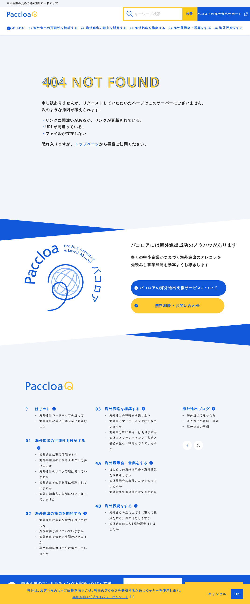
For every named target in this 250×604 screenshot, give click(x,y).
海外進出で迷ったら (201, 415)
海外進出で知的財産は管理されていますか (63, 485)
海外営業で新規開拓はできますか (133, 492)
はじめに (18, 28)
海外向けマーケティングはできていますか (133, 423)
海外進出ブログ (199, 409)
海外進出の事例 (198, 426)
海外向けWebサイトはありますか (133, 432)
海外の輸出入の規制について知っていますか (63, 496)
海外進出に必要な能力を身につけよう (63, 522)
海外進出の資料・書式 (204, 421)
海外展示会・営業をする (192, 28)
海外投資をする (231, 28)
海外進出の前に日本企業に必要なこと (63, 423)
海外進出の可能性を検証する (55, 28)
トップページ (86, 144)
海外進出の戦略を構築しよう (130, 415)
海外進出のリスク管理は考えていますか (63, 474)
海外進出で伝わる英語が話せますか (63, 539)
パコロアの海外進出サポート (219, 14)
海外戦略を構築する (150, 28)
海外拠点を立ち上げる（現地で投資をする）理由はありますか (133, 515)
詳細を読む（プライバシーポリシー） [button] (100, 596)
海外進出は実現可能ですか (58, 454)
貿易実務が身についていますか (61, 531)
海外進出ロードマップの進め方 (61, 415)
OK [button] (237, 594)
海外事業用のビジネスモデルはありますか (63, 463)
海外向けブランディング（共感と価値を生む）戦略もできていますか (133, 443)
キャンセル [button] (217, 594)
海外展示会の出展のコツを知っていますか (133, 483)
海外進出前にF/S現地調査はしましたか (132, 526)
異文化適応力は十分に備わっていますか (63, 550)
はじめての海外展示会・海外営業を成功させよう (133, 472)
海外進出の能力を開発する (106, 28)
